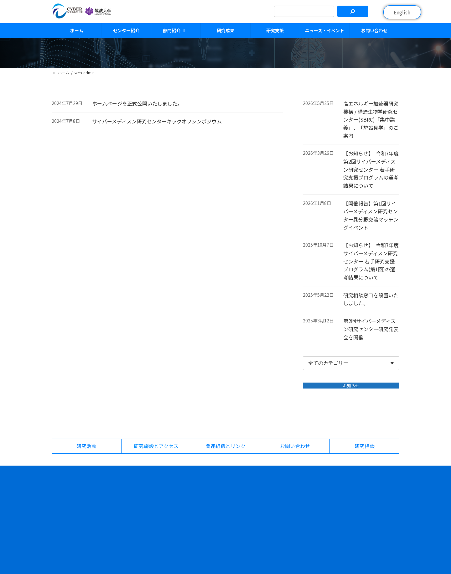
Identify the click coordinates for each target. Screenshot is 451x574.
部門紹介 (233, 487)
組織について (176, 508)
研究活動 (356, 497)
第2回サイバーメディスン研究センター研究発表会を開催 (371, 329)
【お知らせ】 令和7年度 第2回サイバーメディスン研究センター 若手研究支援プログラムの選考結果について (371, 169)
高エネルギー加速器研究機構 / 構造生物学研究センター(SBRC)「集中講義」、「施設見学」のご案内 (371, 119)
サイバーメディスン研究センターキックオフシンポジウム (157, 121)
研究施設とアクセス (366, 487)
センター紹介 (176, 497)
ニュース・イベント (305, 487)
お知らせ (351, 386)
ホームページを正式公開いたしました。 (137, 103)
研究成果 (233, 508)
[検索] (352, 11)
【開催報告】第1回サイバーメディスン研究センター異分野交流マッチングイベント (371, 215)
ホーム (170, 487)
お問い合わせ (299, 508)
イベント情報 (299, 497)
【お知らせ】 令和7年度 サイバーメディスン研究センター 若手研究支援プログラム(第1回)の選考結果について (371, 261)
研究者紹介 (236, 497)
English (402, 12)
